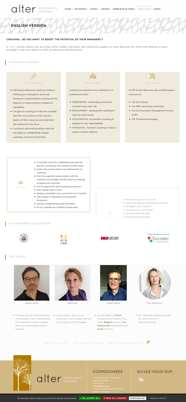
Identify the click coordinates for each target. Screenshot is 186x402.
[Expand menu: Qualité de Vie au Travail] (135, 8)
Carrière (93, 9)
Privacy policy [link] (158, 398)
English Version (144, 9)
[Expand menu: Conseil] (72, 8)
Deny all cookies (115, 398)
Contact (157, 9)
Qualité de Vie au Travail (123, 9)
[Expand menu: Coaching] (110, 8)
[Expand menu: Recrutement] (87, 8)
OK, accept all (90, 398)
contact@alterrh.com (101, 386)
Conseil (68, 9)
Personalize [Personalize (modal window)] (137, 398)
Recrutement (80, 9)
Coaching (105, 9)
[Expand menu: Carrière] (98, 8)
